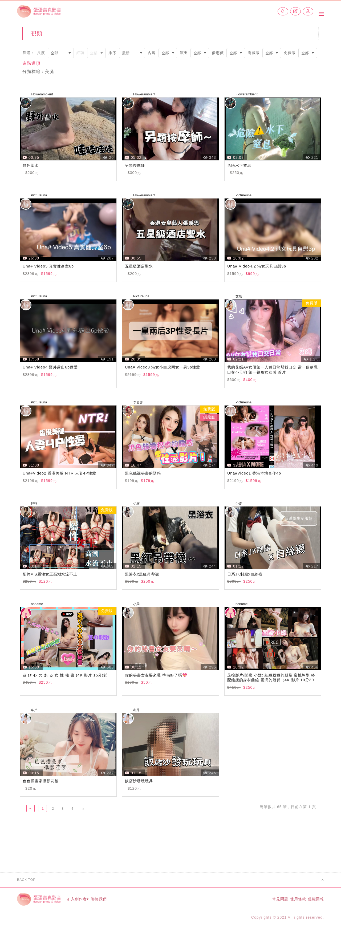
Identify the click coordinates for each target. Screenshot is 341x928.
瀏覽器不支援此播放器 (68, 129)
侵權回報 (315, 901)
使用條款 (291, 901)
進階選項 (31, 63)
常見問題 (268, 901)
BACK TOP (170, 882)
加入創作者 (82, 901)
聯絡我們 (110, 901)
